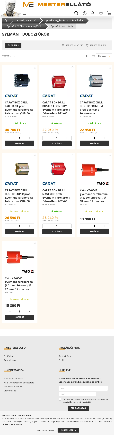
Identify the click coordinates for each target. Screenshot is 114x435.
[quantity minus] (10, 140)
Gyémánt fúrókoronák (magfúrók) (24, 28)
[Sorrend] (104, 58)
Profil (61, 362)
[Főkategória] (6, 23)
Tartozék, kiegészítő (25, 22)
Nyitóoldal (9, 358)
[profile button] (92, 13)
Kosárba (19, 146)
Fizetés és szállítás (13, 381)
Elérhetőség (10, 393)
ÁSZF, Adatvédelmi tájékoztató (19, 385)
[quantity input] (20, 140)
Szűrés (14, 47)
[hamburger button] (24, 13)
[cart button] (109, 13)
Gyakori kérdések (13, 389)
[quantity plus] (29, 140)
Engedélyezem (68, 430)
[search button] (76, 13)
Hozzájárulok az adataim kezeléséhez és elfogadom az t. (85, 402)
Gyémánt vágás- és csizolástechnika (63, 22)
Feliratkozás (78, 410)
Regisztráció (65, 358)
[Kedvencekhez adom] (35, 69)
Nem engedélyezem (46, 430)
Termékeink (10, 362)
